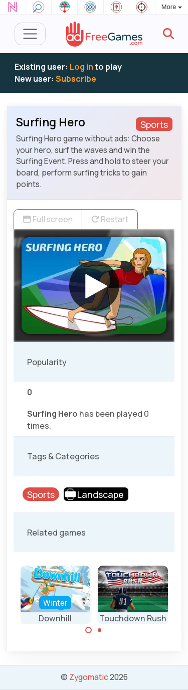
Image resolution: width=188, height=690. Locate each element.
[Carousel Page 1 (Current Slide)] (88, 630)
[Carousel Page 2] (99, 630)
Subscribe (76, 78)
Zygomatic (88, 676)
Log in (81, 66)
